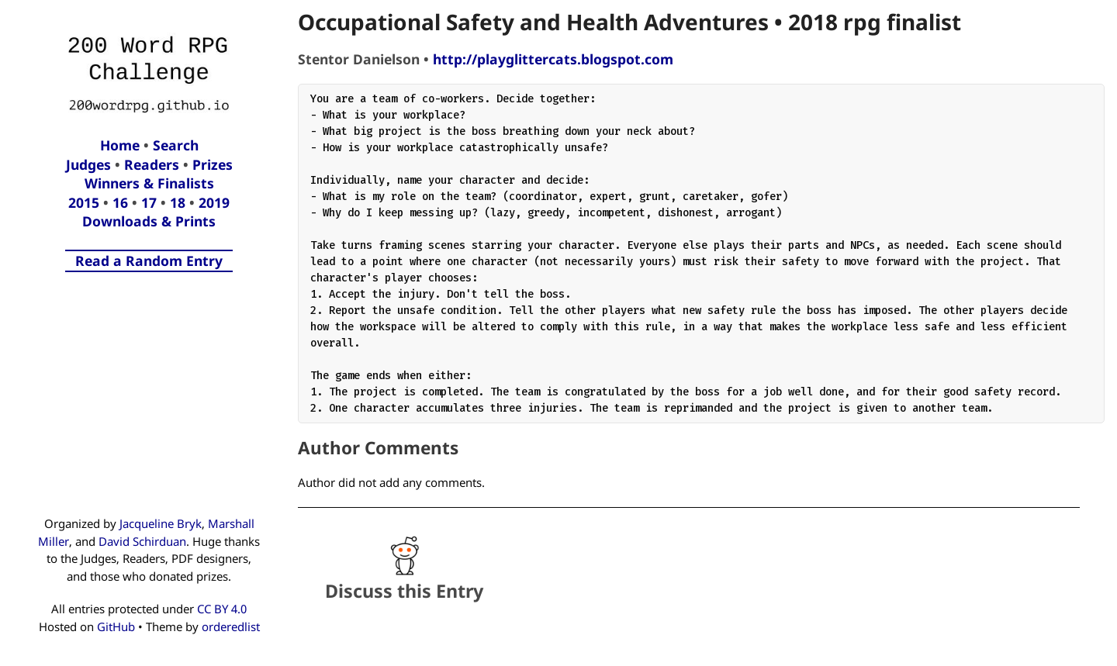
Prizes (212, 164)
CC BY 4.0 (222, 608)
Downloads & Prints (149, 221)
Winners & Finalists (149, 183)
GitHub (116, 626)
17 (149, 202)
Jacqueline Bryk (160, 523)
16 (120, 202)
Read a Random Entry (149, 260)
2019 (214, 202)
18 (177, 202)
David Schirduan (142, 541)
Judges (88, 164)
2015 (83, 202)
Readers (151, 164)
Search (176, 145)
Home (120, 145)
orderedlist (231, 626)
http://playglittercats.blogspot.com (553, 59)
